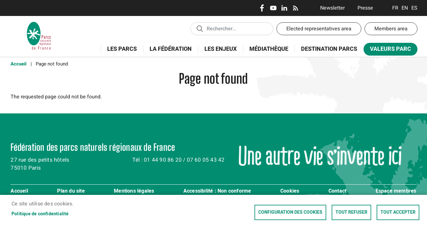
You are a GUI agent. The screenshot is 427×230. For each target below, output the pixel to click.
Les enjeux (218, 52)
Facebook (262, 8)
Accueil (18, 63)
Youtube (273, 8)
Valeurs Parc (388, 50)
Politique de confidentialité (40, 214)
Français (395, 8)
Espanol (414, 8)
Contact (337, 191)
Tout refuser (351, 212)
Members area (391, 29)
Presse (365, 8)
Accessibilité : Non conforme (217, 191)
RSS (295, 8)
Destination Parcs (329, 49)
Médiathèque (268, 49)
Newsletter (332, 8)
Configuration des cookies (290, 212)
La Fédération (168, 52)
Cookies (289, 191)
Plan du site (71, 191)
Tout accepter (398, 212)
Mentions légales (134, 191)
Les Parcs (120, 52)
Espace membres (396, 191)
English (404, 8)
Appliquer (200, 28)
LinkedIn (284, 8)
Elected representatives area (318, 29)
